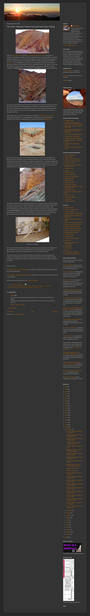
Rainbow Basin (25, 287)
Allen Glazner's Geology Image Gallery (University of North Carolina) (74, 123)
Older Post (55, 311)
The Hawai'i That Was (68, 280)
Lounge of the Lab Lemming (71, 176)
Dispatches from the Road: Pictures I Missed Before (74, 439)
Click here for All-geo (68, 70)
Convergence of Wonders (70, 327)
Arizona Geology (69, 157)
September (69, 515)
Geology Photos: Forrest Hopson (72, 136)
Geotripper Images (69, 120)
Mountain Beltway (69, 180)
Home (32, 311)
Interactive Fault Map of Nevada (72, 230)
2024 (66, 391)
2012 (66, 420)
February (68, 532)
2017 (66, 408)
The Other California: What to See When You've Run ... (74, 435)
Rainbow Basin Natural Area (46, 115)
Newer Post (10, 311)
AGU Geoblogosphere (70, 155)
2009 (66, 427)
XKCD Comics (68, 248)
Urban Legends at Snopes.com (72, 251)
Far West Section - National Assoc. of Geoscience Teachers (73, 165)
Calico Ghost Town (17, 55)
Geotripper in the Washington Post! (73, 253)
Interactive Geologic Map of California (74, 222)
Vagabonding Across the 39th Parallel (72, 319)
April (67, 527)
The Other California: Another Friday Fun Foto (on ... (73, 443)
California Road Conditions (71, 232)
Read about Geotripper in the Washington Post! (71, 243)
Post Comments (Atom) (18, 314)
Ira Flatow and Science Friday (72, 238)
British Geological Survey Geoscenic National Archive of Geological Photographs (73, 131)
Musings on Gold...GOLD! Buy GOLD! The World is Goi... (73, 465)
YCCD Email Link (69, 207)
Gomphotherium (10, 287)
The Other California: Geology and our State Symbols (74, 499)
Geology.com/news (69, 168)
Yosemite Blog (68, 199)
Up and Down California (70, 197)
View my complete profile (69, 45)
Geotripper (19, 8)
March (68, 529)
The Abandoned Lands (68, 336)
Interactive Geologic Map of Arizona (73, 228)
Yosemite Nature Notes (70, 201)
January (68, 534)
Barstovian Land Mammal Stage (27, 285)
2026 (66, 386)
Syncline (30, 287)
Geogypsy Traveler (69, 234)
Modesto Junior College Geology (72, 226)
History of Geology (69, 172)
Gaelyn (12, 295)
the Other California (32, 280)
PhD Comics (68, 240)
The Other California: (68, 265)
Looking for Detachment (70, 174)
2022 (66, 396)
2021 (66, 398)
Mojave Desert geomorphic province (35, 55)
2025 (66, 389)
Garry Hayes (76, 26)
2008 (66, 537)
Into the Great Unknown (69, 271)
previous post (47, 119)
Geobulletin (66, 75)
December (68, 429)
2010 (66, 424)
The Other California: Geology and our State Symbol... (74, 484)
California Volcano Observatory (72, 159)
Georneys (67, 170)
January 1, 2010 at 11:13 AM (17, 304)
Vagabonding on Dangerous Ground (71, 289)
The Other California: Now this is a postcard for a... (74, 507)
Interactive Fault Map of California (73, 224)
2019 (66, 403)
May (67, 524)
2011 (66, 422)
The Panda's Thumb (69, 195)
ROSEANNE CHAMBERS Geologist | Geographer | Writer (74, 187)
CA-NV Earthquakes (69, 211)
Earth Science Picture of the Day (72, 161)
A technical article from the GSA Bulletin (17, 269)
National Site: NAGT (70, 182)
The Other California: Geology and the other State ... (74, 481)
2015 (66, 412)
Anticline (18, 285)
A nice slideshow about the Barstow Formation (19, 275)
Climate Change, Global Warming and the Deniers (74, 477)
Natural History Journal (70, 184)
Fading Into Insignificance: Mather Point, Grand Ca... (74, 454)
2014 (66, 415)
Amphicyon (13, 285)
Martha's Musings (69, 236)
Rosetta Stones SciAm (70, 189)
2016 (66, 410)
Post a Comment (13, 308)
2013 (66, 417)
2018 (66, 405)
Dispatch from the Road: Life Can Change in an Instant (74, 450)
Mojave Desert (18, 287)
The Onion (67, 250)
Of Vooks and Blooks (70, 377)
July (67, 520)
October (68, 513)
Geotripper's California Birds (71, 209)
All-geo (65, 80)
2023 (66, 393)
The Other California (37, 287)
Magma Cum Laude (69, 178)
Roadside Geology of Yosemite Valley (74, 213)
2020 (66, 401)
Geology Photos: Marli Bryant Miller (73, 138)
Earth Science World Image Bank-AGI (74, 134)
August (68, 517)
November (69, 510)
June (67, 522)
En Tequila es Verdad (70, 163)
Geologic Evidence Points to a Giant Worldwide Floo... (74, 457)
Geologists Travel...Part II (72, 468)
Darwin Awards (68, 245)
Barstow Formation (39, 285)
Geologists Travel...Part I (72, 470)
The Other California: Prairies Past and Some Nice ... (74, 432)
